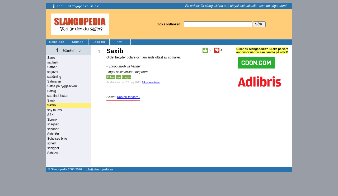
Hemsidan (56, 41)
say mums (54, 110)
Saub (51, 100)
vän (118, 77)
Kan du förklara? (128, 97)
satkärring (54, 77)
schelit (51, 143)
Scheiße (53, 134)
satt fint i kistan (57, 96)
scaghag (53, 124)
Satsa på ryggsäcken (62, 86)
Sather (52, 67)
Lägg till (99, 41)
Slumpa (77, 41)
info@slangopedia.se (99, 169)
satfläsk (52, 62)
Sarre (51, 58)
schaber (53, 129)
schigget (53, 148)
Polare (111, 77)
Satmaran (54, 81)
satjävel (52, 72)
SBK (50, 115)
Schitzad (53, 153)
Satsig (51, 91)
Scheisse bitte (57, 138)
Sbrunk (52, 119)
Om (120, 41)
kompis (127, 77)
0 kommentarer (151, 82)
